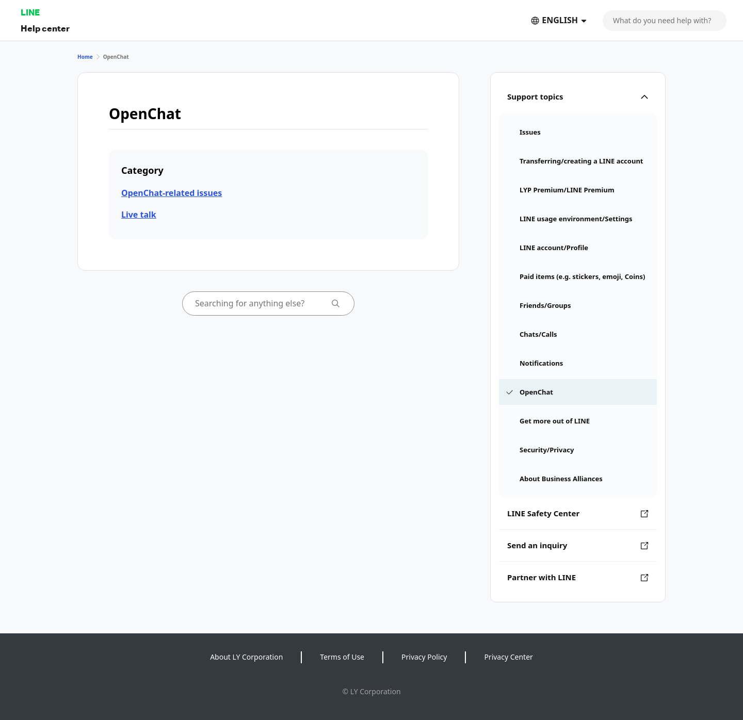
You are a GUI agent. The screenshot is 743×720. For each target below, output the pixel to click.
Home (85, 56)
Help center (45, 28)
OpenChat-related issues (171, 193)
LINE (30, 12)
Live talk (138, 214)
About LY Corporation (246, 657)
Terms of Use (342, 657)
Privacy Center (508, 657)
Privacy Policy (424, 657)
